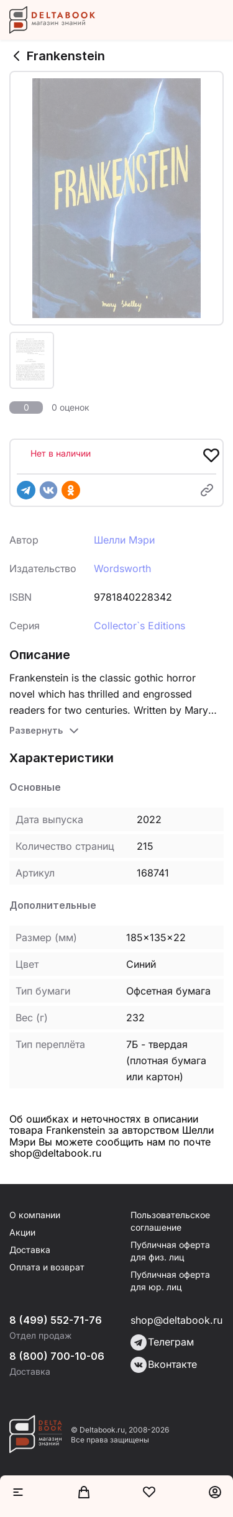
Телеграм (162, 1342)
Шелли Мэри (124, 540)
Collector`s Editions (139, 625)
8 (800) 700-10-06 (56, 1356)
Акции (22, 1232)
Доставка (29, 1249)
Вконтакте (163, 1365)
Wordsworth (122, 568)
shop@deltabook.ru (176, 1320)
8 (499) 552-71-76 (55, 1320)
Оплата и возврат (47, 1267)
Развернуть (36, 730)
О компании (34, 1215)
